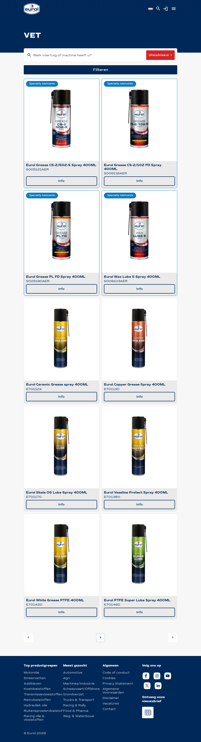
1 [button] (100, 637)
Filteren (100, 69)
